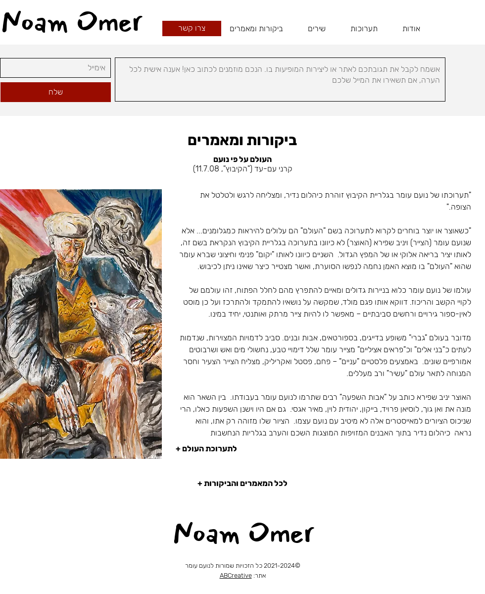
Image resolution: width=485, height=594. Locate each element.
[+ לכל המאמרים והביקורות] (242, 483)
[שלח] (55, 92)
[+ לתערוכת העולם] (323, 449)
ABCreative (236, 575)
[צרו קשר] (191, 28)
